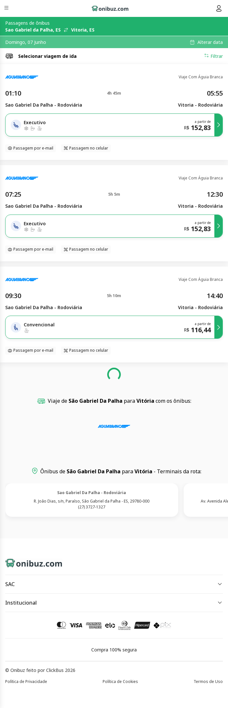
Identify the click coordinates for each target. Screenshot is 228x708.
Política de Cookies (120, 681)
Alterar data (210, 42)
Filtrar (213, 56)
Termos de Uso (208, 681)
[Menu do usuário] (219, 8)
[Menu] (7, 8)
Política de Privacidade (26, 681)
